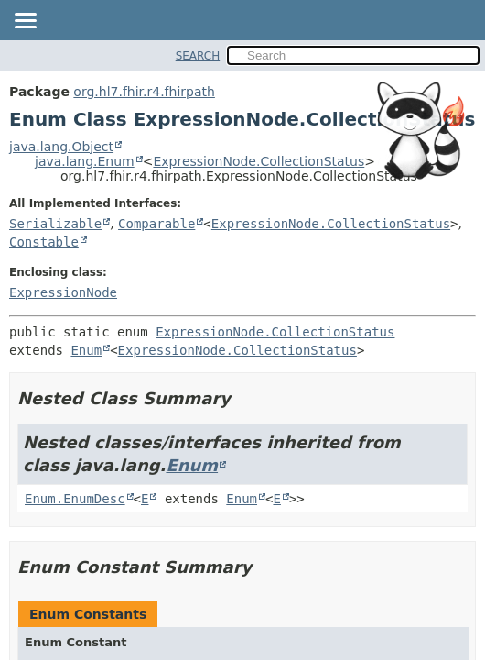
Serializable (55, 223)
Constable (44, 242)
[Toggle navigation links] (24, 22)
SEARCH (198, 56)
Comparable (156, 223)
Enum (86, 350)
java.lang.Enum (85, 161)
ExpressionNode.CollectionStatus (258, 161)
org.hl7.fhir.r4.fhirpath (144, 91)
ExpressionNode (63, 292)
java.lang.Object (61, 146)
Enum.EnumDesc (75, 498)
